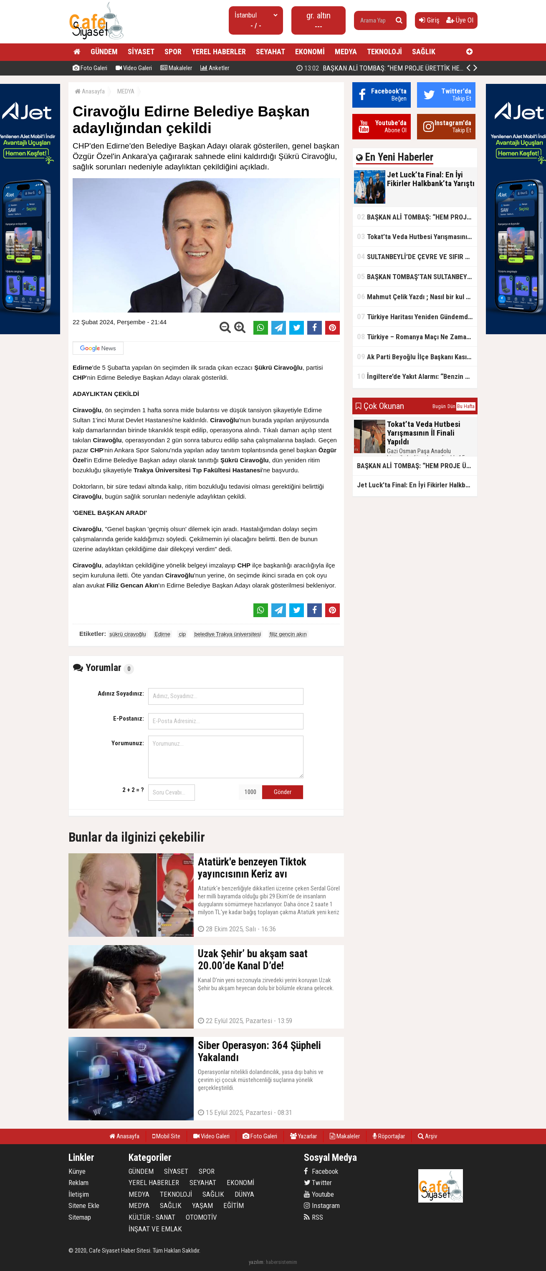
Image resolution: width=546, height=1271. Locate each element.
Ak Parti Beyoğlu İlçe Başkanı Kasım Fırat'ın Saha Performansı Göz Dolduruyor (417, 356)
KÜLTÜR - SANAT (152, 1217)
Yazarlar (303, 1136)
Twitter (318, 1182)
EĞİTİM (233, 1205)
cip (182, 634)
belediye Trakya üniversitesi (228, 634)
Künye (77, 1171)
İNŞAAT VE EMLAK (155, 1229)
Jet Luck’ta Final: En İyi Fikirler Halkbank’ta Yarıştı (417, 485)
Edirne (162, 634)
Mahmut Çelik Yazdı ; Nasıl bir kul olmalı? (417, 296)
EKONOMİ (310, 51)
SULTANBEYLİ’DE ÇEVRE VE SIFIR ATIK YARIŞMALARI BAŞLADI (417, 256)
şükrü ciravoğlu (127, 634)
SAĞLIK (423, 51)
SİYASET (141, 51)
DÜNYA (244, 1194)
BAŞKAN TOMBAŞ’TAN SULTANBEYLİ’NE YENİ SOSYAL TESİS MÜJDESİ (417, 276)
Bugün (439, 406)
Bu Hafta (466, 406)
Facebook (321, 1171)
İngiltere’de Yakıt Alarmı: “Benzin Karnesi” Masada (417, 376)
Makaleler (176, 68)
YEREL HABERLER (219, 51)
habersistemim (281, 1262)
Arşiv (427, 1136)
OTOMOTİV (201, 1217)
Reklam (78, 1182)
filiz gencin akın (288, 634)
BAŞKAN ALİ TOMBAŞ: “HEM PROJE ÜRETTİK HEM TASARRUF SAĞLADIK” (413, 68)
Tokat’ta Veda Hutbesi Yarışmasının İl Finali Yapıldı (417, 236)
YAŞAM (202, 1205)
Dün (451, 406)
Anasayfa (90, 91)
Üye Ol (459, 20)
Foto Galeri (90, 68)
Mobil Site (166, 1136)
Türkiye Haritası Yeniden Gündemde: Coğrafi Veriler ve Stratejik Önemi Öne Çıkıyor (417, 316)
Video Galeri (134, 68)
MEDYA (346, 51)
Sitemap (79, 1217)
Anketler (214, 68)
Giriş (429, 20)
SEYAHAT (270, 51)
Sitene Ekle (83, 1205)
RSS (313, 1217)
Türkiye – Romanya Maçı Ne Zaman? (415, 336)
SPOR (173, 51)
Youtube (319, 1194)
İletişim (78, 1194)
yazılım (256, 1262)
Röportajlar (389, 1136)
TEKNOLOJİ (384, 51)
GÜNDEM (104, 51)
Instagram (322, 1205)
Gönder (282, 792)
